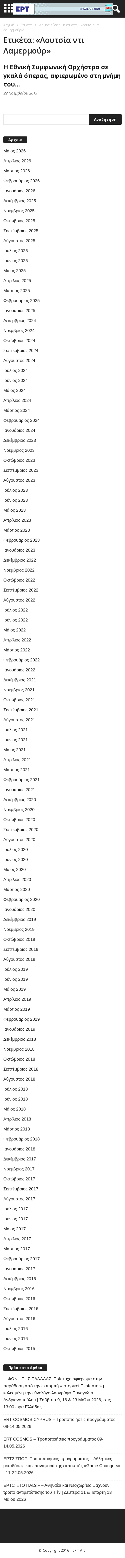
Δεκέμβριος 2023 (19, 440)
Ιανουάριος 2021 (19, 789)
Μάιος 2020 (14, 869)
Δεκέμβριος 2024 (19, 320)
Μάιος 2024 (14, 390)
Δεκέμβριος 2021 (19, 679)
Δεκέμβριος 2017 (19, 1158)
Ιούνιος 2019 (15, 979)
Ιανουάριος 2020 (19, 909)
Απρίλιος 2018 (17, 1119)
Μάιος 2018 (14, 1109)
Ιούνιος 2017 (15, 1218)
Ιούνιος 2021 (15, 739)
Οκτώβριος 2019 (19, 939)
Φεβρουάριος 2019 (21, 1019)
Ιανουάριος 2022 (19, 669)
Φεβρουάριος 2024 (21, 420)
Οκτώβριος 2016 (19, 1298)
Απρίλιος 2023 (17, 520)
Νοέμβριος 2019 (19, 929)
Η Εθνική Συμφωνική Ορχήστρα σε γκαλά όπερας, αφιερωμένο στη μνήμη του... (62, 75)
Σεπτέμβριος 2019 (20, 949)
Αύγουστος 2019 (19, 959)
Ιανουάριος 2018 (19, 1148)
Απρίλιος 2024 (17, 400)
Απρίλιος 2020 (17, 879)
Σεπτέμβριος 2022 (20, 590)
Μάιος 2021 (14, 749)
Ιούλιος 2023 (15, 490)
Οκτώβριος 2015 (19, 1348)
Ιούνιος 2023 (15, 500)
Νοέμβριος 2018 (19, 1049)
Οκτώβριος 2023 (19, 460)
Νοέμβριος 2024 (19, 330)
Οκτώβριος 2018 (19, 1059)
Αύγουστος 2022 (19, 600)
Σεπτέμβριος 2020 (20, 829)
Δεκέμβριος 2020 (19, 799)
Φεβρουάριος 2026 (21, 180)
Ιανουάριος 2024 (19, 430)
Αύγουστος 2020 (19, 839)
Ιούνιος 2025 (15, 260)
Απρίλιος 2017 (17, 1238)
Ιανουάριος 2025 (19, 310)
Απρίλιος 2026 (17, 160)
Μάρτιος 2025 (16, 290)
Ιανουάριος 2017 (19, 1268)
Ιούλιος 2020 (15, 849)
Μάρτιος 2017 (16, 1248)
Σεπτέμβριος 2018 (20, 1069)
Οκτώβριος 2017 (19, 1178)
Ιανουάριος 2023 (19, 550)
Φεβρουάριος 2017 (21, 1258)
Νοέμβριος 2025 (19, 210)
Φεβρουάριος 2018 (21, 1138)
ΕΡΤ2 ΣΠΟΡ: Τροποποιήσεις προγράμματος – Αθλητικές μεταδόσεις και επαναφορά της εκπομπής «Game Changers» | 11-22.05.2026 (61, 1465)
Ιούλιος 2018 (15, 1089)
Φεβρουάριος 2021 (21, 779)
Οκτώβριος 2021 (19, 699)
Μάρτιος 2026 (16, 170)
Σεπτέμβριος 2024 (20, 350)
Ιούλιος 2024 (15, 370)
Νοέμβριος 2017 (19, 1168)
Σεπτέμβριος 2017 (20, 1188)
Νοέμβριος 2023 (19, 450)
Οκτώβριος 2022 (19, 580)
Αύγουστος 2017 (19, 1198)
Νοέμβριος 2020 (19, 809)
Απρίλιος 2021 (17, 759)
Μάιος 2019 (14, 989)
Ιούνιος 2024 (15, 380)
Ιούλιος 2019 (15, 969)
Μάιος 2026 (14, 150)
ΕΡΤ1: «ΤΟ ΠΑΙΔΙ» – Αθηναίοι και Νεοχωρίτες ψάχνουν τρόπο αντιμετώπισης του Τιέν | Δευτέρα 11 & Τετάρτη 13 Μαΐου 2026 (57, 1492)
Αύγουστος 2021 (19, 719)
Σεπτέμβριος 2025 (20, 230)
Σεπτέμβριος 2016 (20, 1308)
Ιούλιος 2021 (15, 729)
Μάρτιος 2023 (16, 530)
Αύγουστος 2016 (19, 1318)
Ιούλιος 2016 (15, 1328)
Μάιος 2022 (14, 629)
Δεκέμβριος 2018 (19, 1039)
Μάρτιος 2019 (16, 1009)
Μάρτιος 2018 (16, 1128)
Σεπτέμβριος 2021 (20, 709)
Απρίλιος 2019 (17, 999)
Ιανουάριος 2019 (19, 1029)
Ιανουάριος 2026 (19, 190)
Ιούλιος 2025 (15, 250)
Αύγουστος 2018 (19, 1079)
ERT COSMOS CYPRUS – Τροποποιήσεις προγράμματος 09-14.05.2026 (59, 1423)
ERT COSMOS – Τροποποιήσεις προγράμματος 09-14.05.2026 (53, 1443)
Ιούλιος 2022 (15, 609)
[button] (114, 9)
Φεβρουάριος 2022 (21, 659)
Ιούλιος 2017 (15, 1208)
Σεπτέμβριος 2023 (20, 470)
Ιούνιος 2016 (15, 1338)
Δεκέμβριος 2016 (19, 1278)
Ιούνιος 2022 (15, 619)
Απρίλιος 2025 (17, 280)
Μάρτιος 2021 (16, 769)
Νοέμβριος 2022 (19, 570)
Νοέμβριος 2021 (19, 689)
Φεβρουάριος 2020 (21, 899)
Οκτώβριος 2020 (19, 819)
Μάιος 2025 (14, 270)
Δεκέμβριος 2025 (19, 200)
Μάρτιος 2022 (16, 649)
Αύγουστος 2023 (19, 480)
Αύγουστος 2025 (19, 240)
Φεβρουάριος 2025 (21, 300)
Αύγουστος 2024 (19, 360)
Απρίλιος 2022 (17, 639)
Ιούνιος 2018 (15, 1099)
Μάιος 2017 (14, 1228)
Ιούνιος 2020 (15, 859)
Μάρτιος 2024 (16, 410)
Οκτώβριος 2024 (19, 340)
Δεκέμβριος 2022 (19, 560)
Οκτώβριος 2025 (19, 220)
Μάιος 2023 (14, 510)
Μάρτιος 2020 (16, 889)
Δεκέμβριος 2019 (19, 919)
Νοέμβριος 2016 (19, 1288)
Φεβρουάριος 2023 (21, 540)
